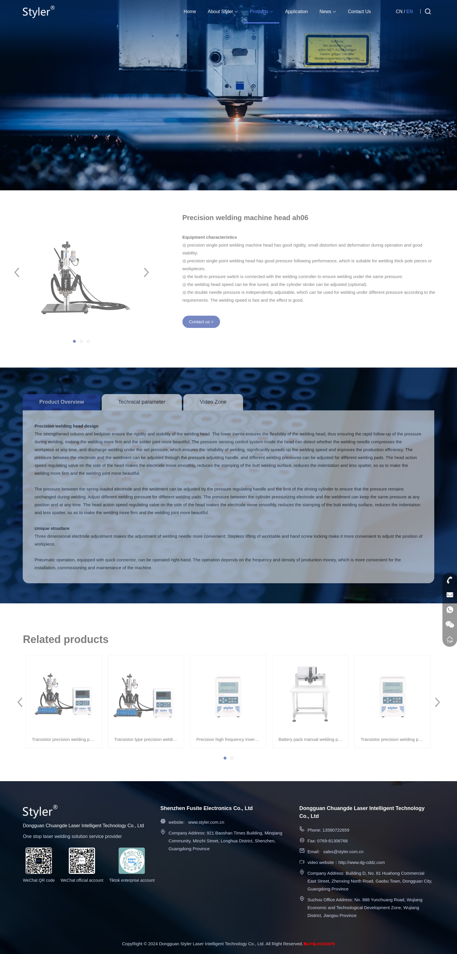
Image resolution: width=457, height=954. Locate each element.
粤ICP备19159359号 (319, 944)
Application (296, 11)
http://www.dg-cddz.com (361, 862)
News (327, 11)
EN (409, 11)
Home (190, 11)
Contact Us (359, 11)
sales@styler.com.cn (343, 851)
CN (399, 11)
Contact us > (205, 321)
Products (261, 11)
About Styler (223, 11)
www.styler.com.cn (206, 822)
